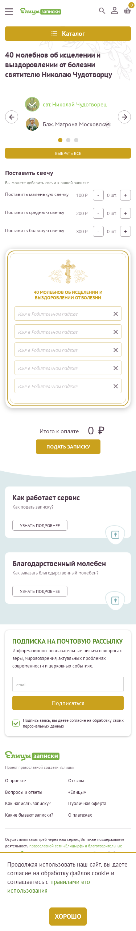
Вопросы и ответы (23, 792)
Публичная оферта (87, 803)
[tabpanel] (68, 117)
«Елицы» (77, 792)
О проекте (15, 781)
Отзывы (76, 781)
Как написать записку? (28, 803)
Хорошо (68, 916)
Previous (11, 116)
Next (124, 116)
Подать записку (68, 446)
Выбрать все (68, 153)
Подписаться (68, 703)
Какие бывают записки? (29, 815)
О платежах (80, 815)
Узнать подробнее (40, 525)
